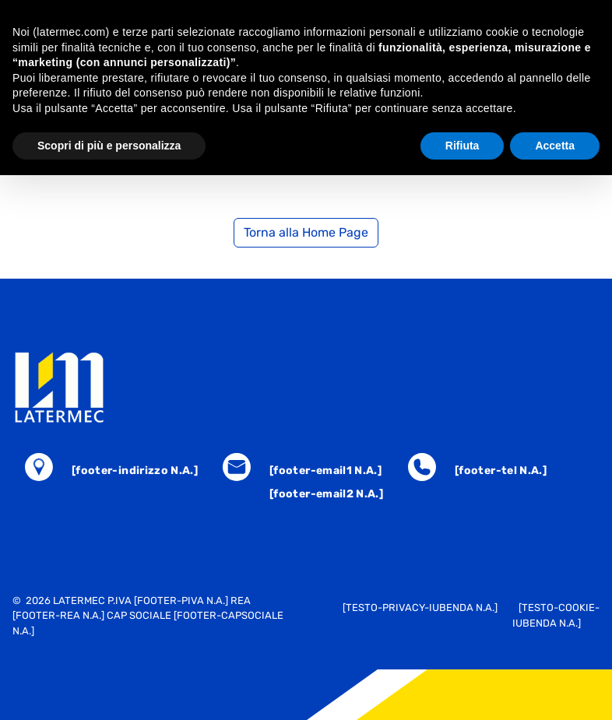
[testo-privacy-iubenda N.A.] (420, 607)
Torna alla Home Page (306, 232)
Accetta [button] (555, 145)
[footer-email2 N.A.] (326, 494)
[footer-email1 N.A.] (325, 470)
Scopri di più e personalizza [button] (109, 145)
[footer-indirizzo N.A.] (135, 470)
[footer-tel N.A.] (501, 470)
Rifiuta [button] (462, 145)
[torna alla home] (306, 387)
